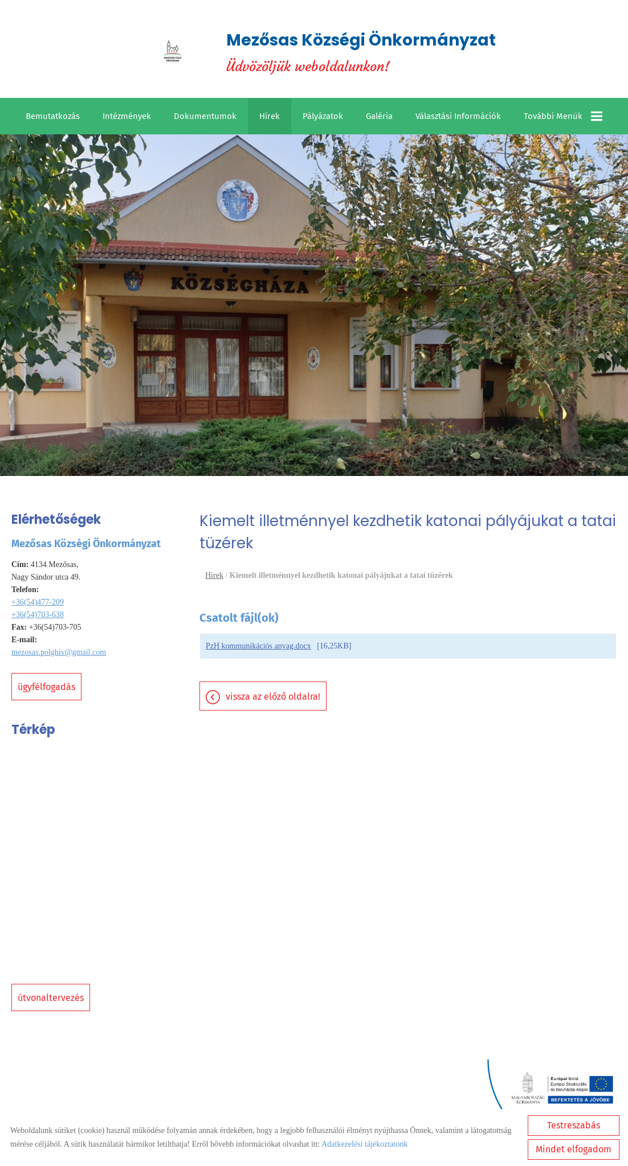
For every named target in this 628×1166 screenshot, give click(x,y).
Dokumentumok (205, 116)
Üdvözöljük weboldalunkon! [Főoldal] (361, 51)
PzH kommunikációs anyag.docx (258, 646)
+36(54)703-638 (37, 614)
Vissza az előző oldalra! (273, 696)
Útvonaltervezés (51, 997)
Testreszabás (573, 1125)
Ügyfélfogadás (46, 686)
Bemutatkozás (53, 116)
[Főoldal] (172, 52)
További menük (563, 116)
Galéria (379, 116)
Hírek (269, 116)
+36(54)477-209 (37, 602)
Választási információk (458, 116)
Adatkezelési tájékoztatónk (364, 1144)
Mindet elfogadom (573, 1149)
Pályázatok (323, 116)
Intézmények (127, 116)
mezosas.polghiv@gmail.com (58, 652)
